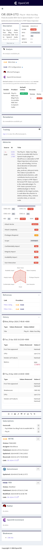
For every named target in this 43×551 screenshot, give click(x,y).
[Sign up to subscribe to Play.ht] (38, 431)
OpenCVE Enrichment (12, 77)
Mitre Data (10, 62)
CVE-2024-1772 (10, 14)
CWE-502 (10, 538)
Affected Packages (12, 72)
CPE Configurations (13, 67)
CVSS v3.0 (9, 214)
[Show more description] (10, 43)
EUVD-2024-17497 (13, 154)
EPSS (20, 219)
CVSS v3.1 (26, 209)
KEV (7, 219)
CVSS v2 (24, 214)
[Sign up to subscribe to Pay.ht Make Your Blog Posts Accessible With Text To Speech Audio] (38, 428)
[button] (2, 9)
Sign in (5, 134)
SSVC (34, 219)
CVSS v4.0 (9, 209)
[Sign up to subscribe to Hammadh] (38, 425)
